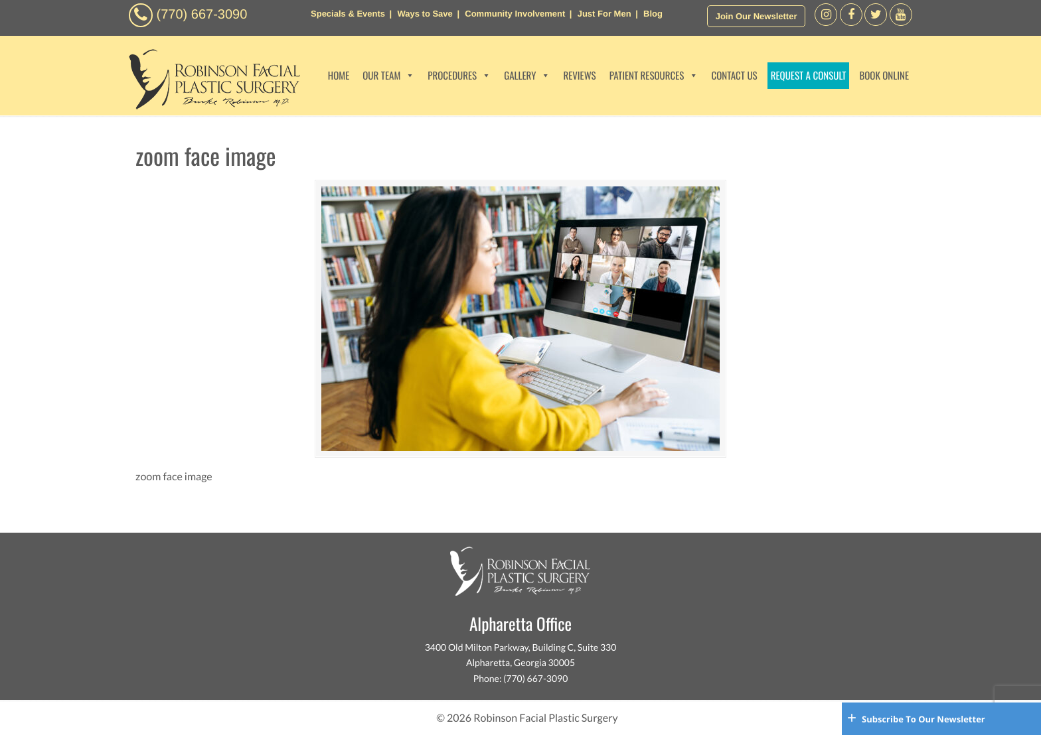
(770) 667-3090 (202, 14)
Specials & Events (348, 14)
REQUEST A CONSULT (808, 75)
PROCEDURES (459, 75)
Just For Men (604, 14)
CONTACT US (734, 75)
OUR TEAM (388, 75)
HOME (339, 75)
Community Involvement (515, 14)
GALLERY (527, 75)
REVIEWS (579, 75)
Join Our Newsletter (756, 16)
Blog (653, 14)
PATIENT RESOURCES (653, 75)
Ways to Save (424, 14)
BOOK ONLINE (884, 75)
